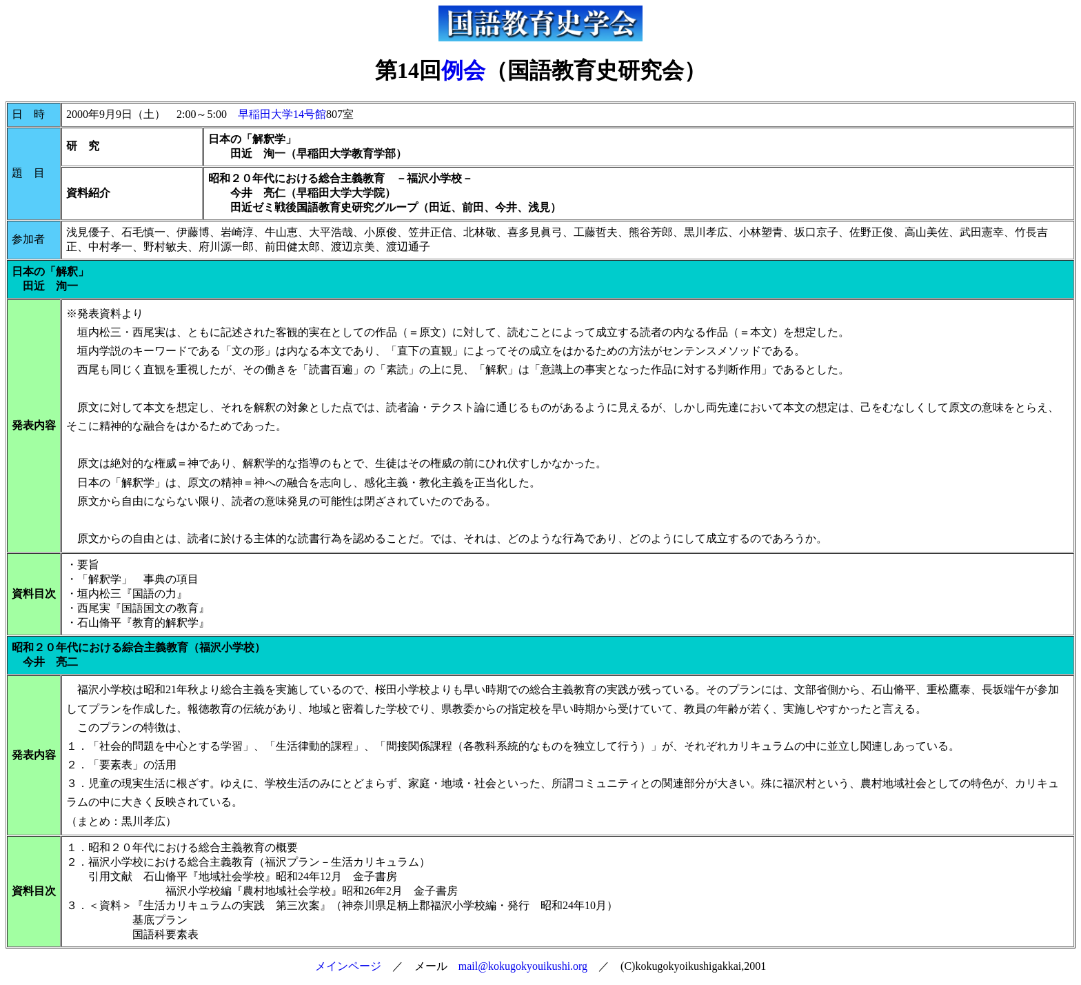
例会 (463, 70)
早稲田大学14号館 (282, 114)
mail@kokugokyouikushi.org (522, 966)
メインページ (348, 966)
